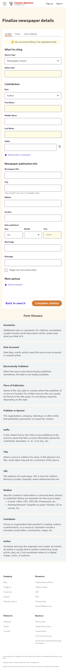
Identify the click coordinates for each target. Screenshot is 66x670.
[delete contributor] (59, 146)
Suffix (7, 141)
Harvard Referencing (43, 606)
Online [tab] (18, 34)
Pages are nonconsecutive (22, 270)
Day (6, 229)
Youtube (6, 631)
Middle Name (11, 116)
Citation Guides (41, 587)
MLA (37, 597)
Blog (5, 582)
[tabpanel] (33, 165)
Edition (8, 197)
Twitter (6, 626)
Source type (10, 55)
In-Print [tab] (8, 34)
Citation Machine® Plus (44, 582)
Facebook (7, 622)
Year (45, 229)
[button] (33, 60)
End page (9, 257)
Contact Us (7, 592)
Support (6, 597)
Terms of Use (40, 622)
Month (27, 229)
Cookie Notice (40, 631)
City (6, 182)
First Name (10, 103)
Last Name (9, 129)
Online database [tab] (30, 34)
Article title (10, 68)
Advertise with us (10, 601)
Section (8, 212)
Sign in (59, 4)
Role (7, 90)
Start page (9, 242)
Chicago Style (40, 601)
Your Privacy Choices (43, 636)
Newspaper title (12, 169)
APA (37, 592)
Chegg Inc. (7, 587)
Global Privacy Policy (43, 626)
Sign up (49, 4)
